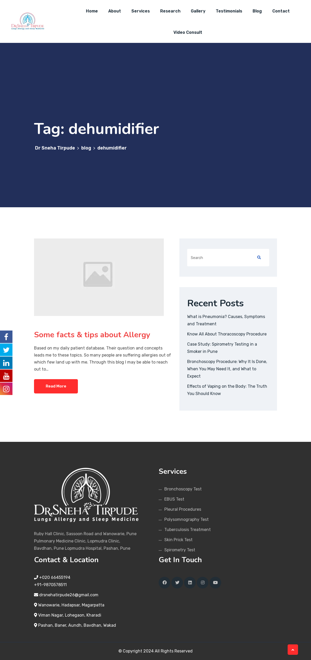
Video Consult (187, 32)
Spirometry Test (179, 549)
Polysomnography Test (186, 519)
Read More (56, 386)
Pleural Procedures (182, 509)
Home (92, 11)
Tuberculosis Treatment (187, 529)
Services (140, 11)
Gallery (198, 11)
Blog (257, 11)
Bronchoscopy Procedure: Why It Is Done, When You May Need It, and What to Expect (227, 369)
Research (170, 11)
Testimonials (229, 11)
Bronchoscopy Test (183, 489)
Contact (281, 11)
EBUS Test (174, 499)
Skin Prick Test (178, 539)
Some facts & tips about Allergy (93, 334)
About (114, 11)
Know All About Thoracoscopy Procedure (227, 334)
